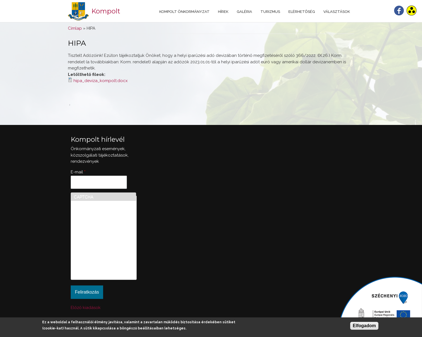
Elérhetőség (301, 12)
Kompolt (105, 11)
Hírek (223, 12)
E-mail (78, 172)
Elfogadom (364, 325)
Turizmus (270, 12)
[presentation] (97, 256)
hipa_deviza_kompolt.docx (101, 80)
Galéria (244, 12)
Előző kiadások (86, 307)
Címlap (75, 28)
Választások (336, 12)
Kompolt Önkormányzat (184, 12)
